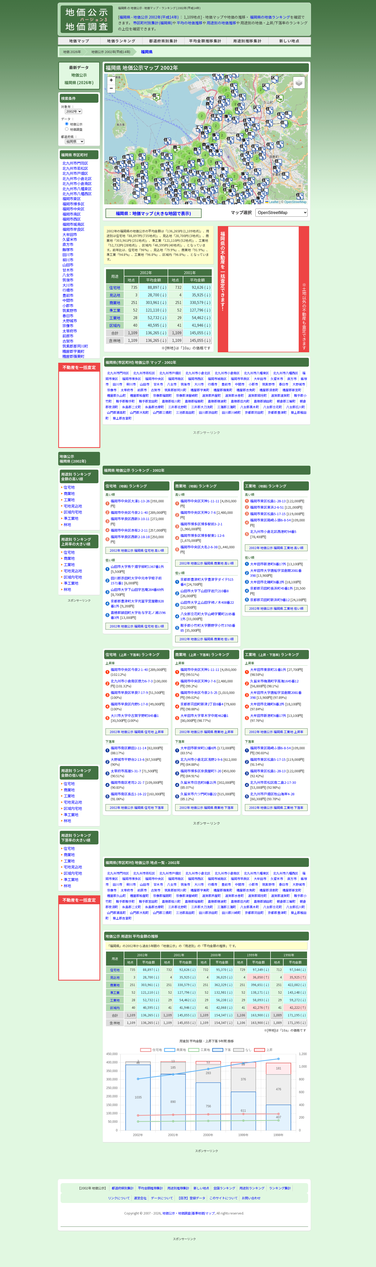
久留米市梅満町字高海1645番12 (274, 680)
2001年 (190, 272)
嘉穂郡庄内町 (240, 401)
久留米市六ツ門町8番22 (198, 793)
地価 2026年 (72, 51)
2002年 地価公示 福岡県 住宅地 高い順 (137, 550)
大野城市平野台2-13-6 (127, 759)
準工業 (114, 310)
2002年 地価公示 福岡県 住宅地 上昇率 (137, 731)
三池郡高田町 (185, 412)
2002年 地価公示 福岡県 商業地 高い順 (206, 563)
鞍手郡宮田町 (148, 401)
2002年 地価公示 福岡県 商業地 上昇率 (206, 731)
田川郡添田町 (208, 412)
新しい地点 (289, 40)
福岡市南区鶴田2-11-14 (128, 747)
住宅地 (114, 287)
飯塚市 (67, 249)
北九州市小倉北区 (197, 373)
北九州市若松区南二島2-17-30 (273, 782)
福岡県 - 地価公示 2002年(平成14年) (149, 17)
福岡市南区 (176, 378)
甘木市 (158, 384)
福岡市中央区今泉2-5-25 (199, 692)
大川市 (199, 384)
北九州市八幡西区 (285, 373)
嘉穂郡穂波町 (217, 401)
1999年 (252, 955)
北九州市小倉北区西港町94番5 (273, 531)
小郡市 (253, 384)
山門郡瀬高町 (116, 412)
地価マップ (79, 40)
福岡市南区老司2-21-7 (127, 782)
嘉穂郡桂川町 (171, 401)
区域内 (114, 325)
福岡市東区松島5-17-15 (268, 513)
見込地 (114, 295)
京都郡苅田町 (254, 412)
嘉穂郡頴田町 (263, 401)
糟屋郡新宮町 (292, 390)
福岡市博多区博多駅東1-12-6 (202, 535)
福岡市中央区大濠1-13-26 (130, 500)
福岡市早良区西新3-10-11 (130, 518)
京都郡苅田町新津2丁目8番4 (201, 703)
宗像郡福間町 (162, 395)
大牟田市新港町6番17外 (268, 563)
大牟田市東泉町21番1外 (268, 669)
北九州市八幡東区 (256, 373)
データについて (162, 1198)
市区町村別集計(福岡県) (152, 22)
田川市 (117, 384)
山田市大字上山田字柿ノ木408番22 (207, 602)
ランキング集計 (280, 1188)
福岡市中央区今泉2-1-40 (129, 512)
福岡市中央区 (154, 378)
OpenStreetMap (295, 202)
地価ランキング (121, 40)
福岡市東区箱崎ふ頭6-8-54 (270, 519)
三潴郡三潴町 (226, 407)
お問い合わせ (251, 1198)
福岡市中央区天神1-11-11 (199, 500)
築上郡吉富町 (122, 418)
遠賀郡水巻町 (234, 395)
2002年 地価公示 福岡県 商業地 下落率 (206, 807)
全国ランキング (224, 1188)
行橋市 (212, 384)
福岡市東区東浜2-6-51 (267, 507)
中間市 (239, 384)
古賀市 (155, 390)
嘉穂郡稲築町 (194, 401)
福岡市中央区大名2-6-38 (199, 546)
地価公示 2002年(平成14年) (110, 51)
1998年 (289, 955)
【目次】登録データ (191, 1198)
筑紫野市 (268, 384)
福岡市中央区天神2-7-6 (198, 512)
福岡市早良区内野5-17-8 (129, 703)
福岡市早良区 (240, 378)
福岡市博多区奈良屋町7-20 (200, 770)
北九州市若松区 (144, 373)
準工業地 (71, 518)
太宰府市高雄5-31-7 (126, 770)
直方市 (292, 378)
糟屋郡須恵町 (269, 390)
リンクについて (119, 1198)
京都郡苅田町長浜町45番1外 (271, 588)
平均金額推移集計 (205, 40)
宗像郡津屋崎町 (187, 395)
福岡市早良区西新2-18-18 (130, 536)
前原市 (142, 390)
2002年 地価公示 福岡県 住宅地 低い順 (137, 626)
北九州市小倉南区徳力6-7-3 (132, 680)
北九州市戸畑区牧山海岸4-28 (272, 793)
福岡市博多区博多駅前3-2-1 (201, 523)
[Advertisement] (206, 448)
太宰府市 (127, 390)
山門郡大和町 (139, 412)
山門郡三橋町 (162, 412)
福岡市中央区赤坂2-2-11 (129, 530)
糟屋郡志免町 (246, 390)
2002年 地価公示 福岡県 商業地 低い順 (206, 639)
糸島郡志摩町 (154, 407)
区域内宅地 (73, 512)
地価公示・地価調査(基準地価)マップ (188, 1213)
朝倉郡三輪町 (286, 401)
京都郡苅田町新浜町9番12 (270, 599)
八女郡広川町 (295, 407)
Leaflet (272, 202)
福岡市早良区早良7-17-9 (129, 692)
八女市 (172, 384)
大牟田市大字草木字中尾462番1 (204, 715)
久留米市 (277, 378)
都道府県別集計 (163, 40)
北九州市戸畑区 (170, 373)
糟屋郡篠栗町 (223, 390)
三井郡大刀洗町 (202, 407)
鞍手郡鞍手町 (125, 401)
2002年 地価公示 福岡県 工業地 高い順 (276, 547)
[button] (280, 145)
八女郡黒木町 (249, 407)
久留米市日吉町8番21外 (198, 782)
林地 (67, 524)
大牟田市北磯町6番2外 (267, 581)
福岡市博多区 (131, 378)
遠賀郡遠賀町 (280, 395)
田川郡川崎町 (231, 412)
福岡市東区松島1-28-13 (268, 500)
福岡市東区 (71, 198)
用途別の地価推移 (221, 22)
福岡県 (147, 51)
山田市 (144, 384)
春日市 (283, 384)
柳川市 (131, 384)
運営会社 (140, 1198)
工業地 (114, 317)
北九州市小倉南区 (227, 373)
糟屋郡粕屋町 (139, 395)
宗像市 (111, 390)
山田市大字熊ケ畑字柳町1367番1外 (137, 566)
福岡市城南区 (217, 378)
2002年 (146, 272)
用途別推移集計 (247, 40)
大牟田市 (260, 378)
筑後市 (185, 384)
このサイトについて (223, 1198)
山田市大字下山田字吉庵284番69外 (137, 589)
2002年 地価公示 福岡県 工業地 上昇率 (276, 731)
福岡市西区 (196, 378)
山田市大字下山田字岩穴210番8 (204, 590)
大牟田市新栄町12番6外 (198, 747)
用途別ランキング (252, 1188)
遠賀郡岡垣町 (257, 395)
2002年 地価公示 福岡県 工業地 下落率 (276, 807)
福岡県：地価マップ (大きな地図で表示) (153, 213)
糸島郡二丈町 (131, 407)
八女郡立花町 (272, 407)
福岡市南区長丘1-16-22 (128, 793)
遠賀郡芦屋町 (211, 395)
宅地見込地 (73, 506)
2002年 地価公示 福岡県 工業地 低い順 (276, 608)
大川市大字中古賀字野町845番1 (135, 715)
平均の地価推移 (189, 22)
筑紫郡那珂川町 (175, 390)
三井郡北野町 (177, 407)
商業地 (114, 302)
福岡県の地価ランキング (270, 17)
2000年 (215, 955)
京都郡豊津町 (277, 412)
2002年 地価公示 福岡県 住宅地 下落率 (137, 807)
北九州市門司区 (118, 373)
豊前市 (226, 384)
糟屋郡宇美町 (200, 390)
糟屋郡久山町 (116, 395)
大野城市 (298, 384)
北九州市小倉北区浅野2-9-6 (201, 759)
